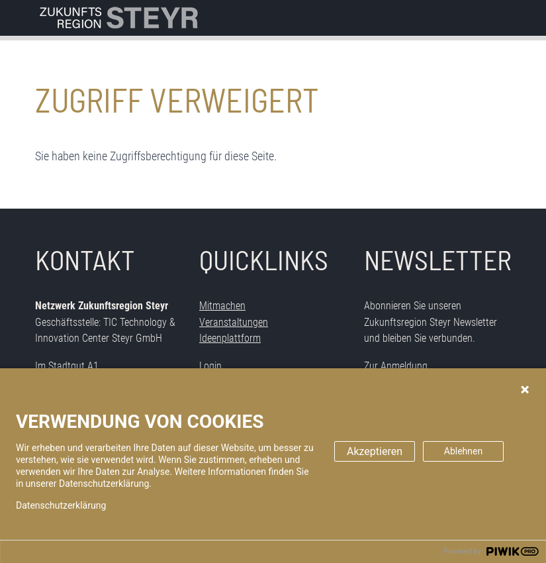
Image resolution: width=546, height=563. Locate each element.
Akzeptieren (374, 451)
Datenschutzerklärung (61, 505)
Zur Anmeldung (396, 366)
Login (210, 366)
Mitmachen (222, 305)
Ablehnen (463, 451)
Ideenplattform (230, 338)
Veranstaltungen (233, 322)
